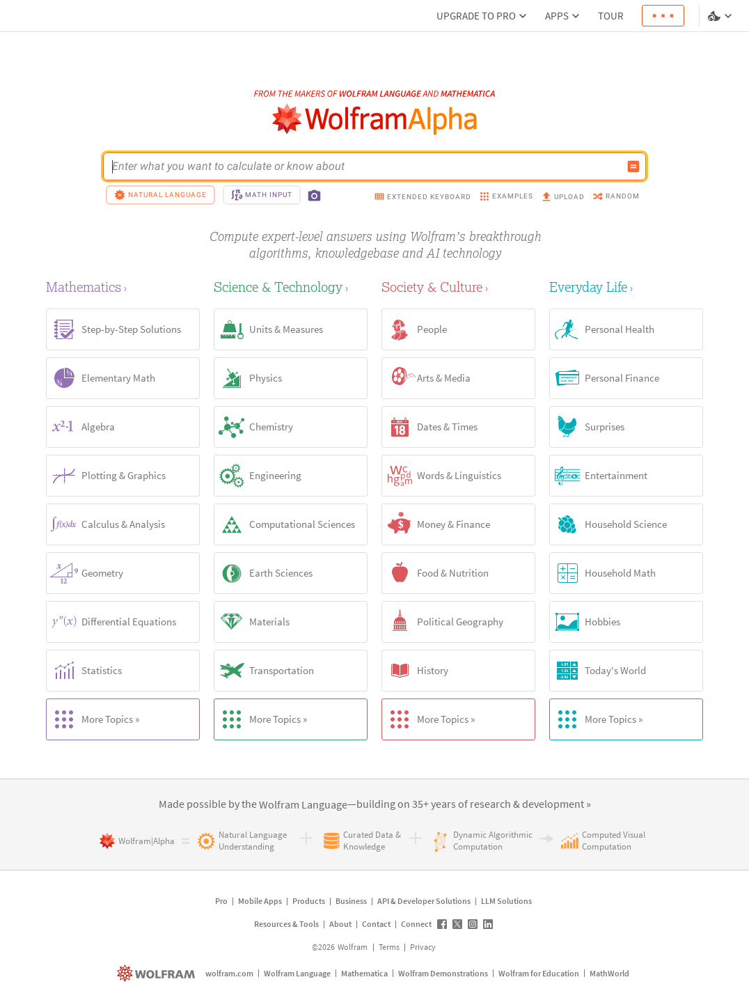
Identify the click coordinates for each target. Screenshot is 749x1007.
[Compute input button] (633, 166)
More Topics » (93, 719)
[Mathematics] (123, 287)
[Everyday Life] (626, 287)
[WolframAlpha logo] (375, 119)
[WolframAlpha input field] (365, 166)
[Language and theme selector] (721, 16)
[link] (303, 805)
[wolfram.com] (157, 973)
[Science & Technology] (291, 287)
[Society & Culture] (458, 287)
